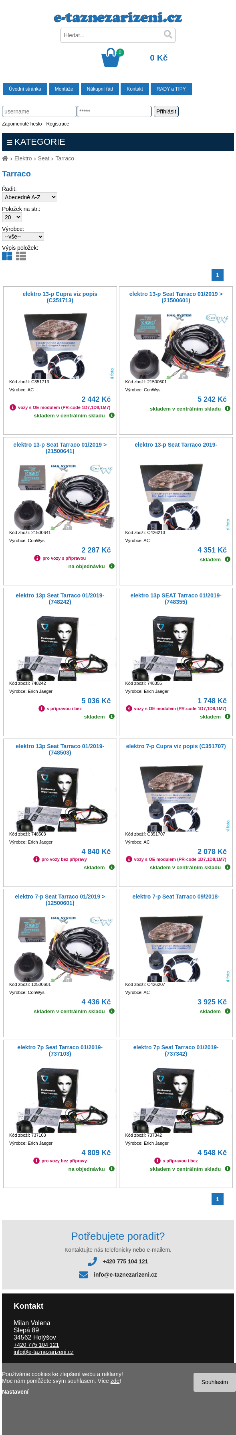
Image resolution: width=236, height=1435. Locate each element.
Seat (44, 158)
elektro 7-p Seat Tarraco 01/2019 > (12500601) (60, 899)
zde (115, 1381)
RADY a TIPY (171, 89)
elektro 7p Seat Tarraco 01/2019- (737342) (176, 1050)
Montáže (64, 89)
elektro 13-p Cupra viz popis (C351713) (59, 297)
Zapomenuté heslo (22, 124)
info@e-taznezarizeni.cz (125, 1274)
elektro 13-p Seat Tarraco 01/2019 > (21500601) (176, 297)
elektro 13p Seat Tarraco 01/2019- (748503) (60, 749)
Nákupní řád (100, 89)
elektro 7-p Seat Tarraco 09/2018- (176, 896)
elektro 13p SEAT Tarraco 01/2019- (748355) (175, 598)
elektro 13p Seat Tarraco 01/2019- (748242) (60, 598)
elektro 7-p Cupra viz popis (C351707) (176, 746)
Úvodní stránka (25, 89)
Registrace (57, 124)
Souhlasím (215, 1382)
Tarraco (64, 158)
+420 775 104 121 (125, 1261)
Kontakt (135, 89)
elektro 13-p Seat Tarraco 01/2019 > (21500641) (60, 447)
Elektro (23, 158)
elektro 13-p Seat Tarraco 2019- (176, 444)
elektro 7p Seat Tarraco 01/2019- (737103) (60, 1050)
